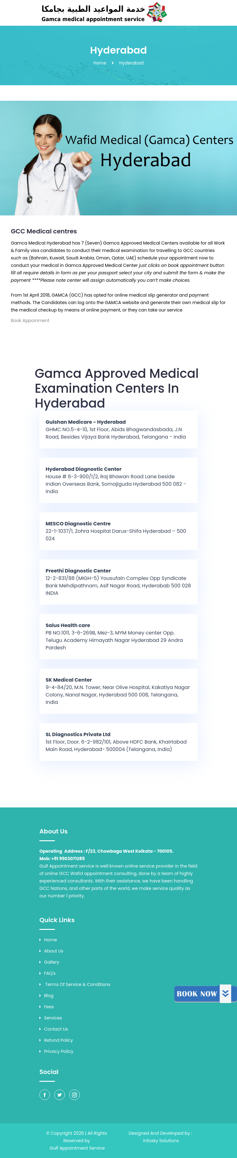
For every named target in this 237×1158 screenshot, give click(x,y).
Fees (46, 1007)
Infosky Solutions (161, 1141)
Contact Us (53, 1029)
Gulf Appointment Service (77, 1148)
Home (99, 63)
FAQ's (47, 973)
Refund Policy (56, 1040)
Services (50, 1018)
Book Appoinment (30, 320)
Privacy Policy (56, 1051)
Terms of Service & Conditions (74, 984)
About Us (51, 951)
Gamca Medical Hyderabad (41, 243)
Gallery (49, 962)
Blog (46, 995)
